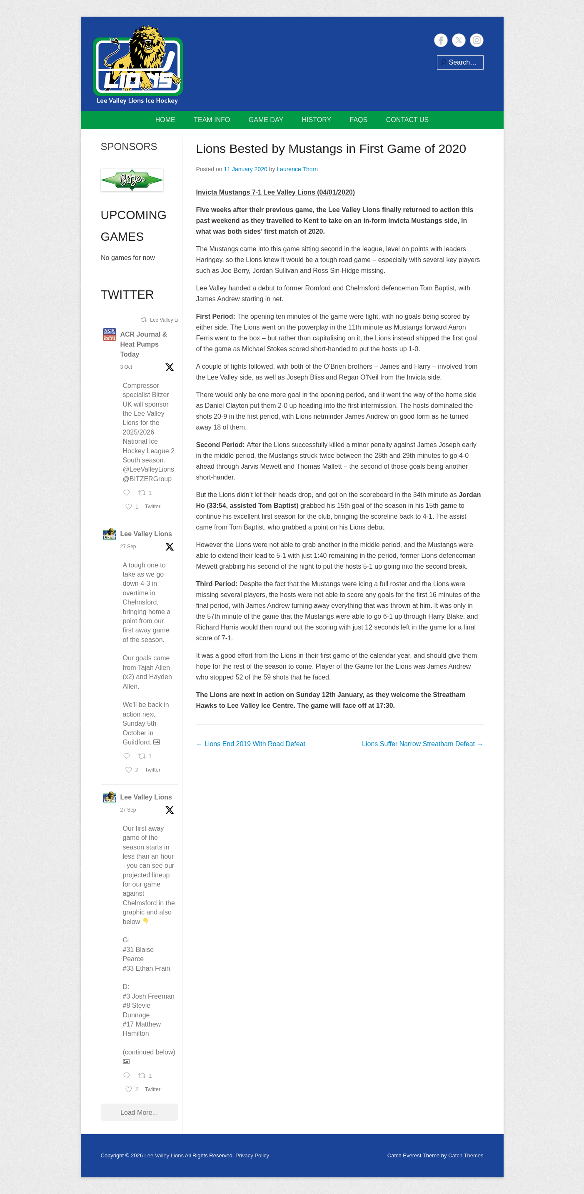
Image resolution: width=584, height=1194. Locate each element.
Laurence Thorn (297, 169)
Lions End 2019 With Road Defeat (250, 743)
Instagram (477, 40)
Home (165, 119)
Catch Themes (465, 1155)
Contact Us (407, 119)
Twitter (459, 40)
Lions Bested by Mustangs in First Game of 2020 (331, 148)
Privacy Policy (252, 1155)
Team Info (212, 119)
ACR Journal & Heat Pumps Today (143, 344)
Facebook (441, 40)
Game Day (266, 119)
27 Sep (128, 547)
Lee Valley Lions (146, 533)
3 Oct (126, 367)
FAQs (359, 119)
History (317, 119)
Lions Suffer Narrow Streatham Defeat (422, 743)
